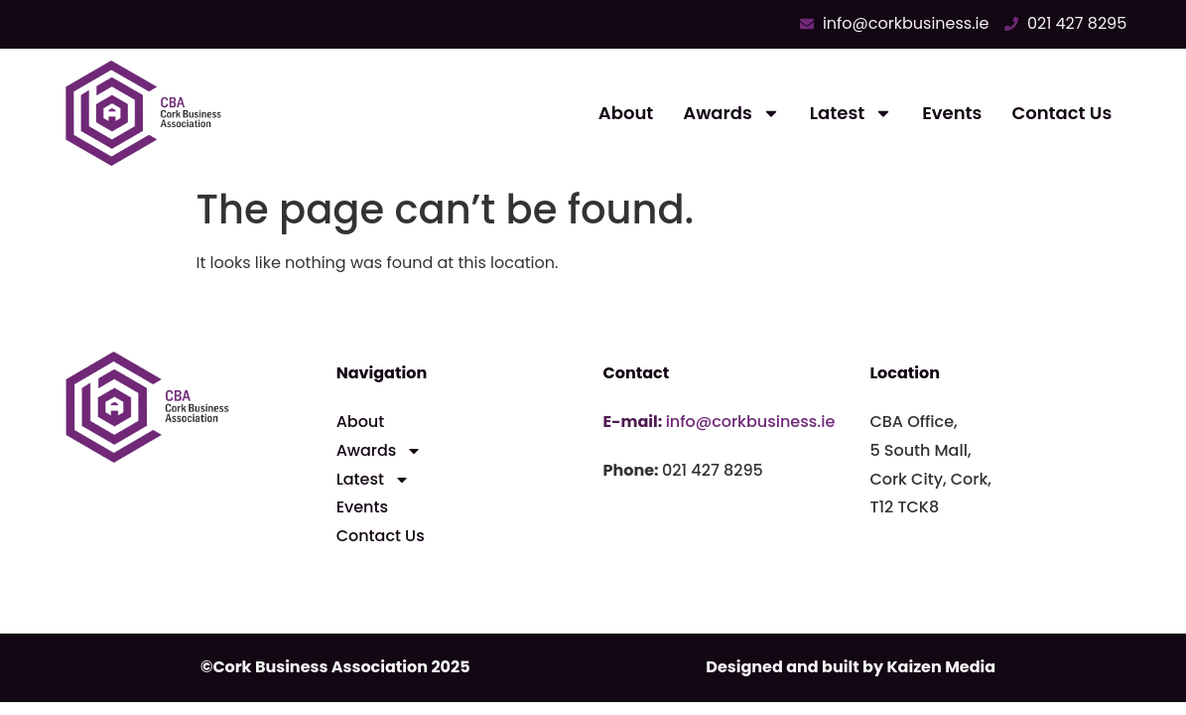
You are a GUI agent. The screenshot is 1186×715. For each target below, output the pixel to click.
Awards (731, 113)
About (625, 112)
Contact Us (1061, 112)
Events (952, 112)
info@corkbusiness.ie (751, 421)
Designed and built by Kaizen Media (850, 666)
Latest (851, 113)
